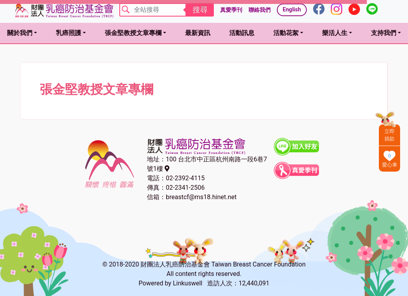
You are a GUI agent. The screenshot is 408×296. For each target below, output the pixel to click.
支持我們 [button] (383, 33)
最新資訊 (197, 33)
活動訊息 (241, 33)
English (292, 9)
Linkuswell (187, 283)
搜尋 (200, 9)
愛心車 (389, 165)
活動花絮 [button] (286, 33)
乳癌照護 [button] (68, 33)
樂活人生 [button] (334, 33)
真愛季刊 (231, 10)
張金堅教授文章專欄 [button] (133, 33)
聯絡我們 (260, 10)
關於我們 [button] (19, 33)
